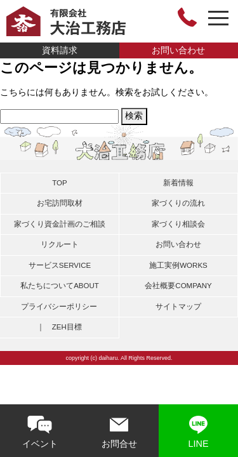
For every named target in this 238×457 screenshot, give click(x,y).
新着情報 (178, 183)
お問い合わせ (178, 50)
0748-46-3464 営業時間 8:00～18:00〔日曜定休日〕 (187, 17)
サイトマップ (178, 306)
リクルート (60, 244)
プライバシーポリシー (59, 306)
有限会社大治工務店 (66, 21)
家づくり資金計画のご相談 (59, 224)
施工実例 (178, 265)
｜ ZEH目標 (59, 327)
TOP (59, 183)
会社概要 (178, 285)
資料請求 (59, 50)
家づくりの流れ (178, 203)
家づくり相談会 (178, 224)
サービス (60, 265)
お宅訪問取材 (60, 203)
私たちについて (59, 285)
